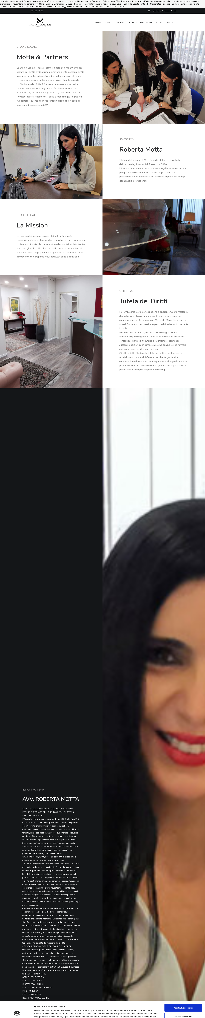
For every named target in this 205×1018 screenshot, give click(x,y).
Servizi (121, 22)
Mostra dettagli (137, 1013)
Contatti (171, 22)
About (109, 22)
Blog (159, 22)
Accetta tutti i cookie (183, 992)
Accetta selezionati (183, 1001)
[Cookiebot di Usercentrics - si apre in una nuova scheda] (16, 1013)
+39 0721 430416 (36, 11)
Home (98, 22)
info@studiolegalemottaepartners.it (162, 11)
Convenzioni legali (140, 22)
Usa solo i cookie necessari (183, 1009)
